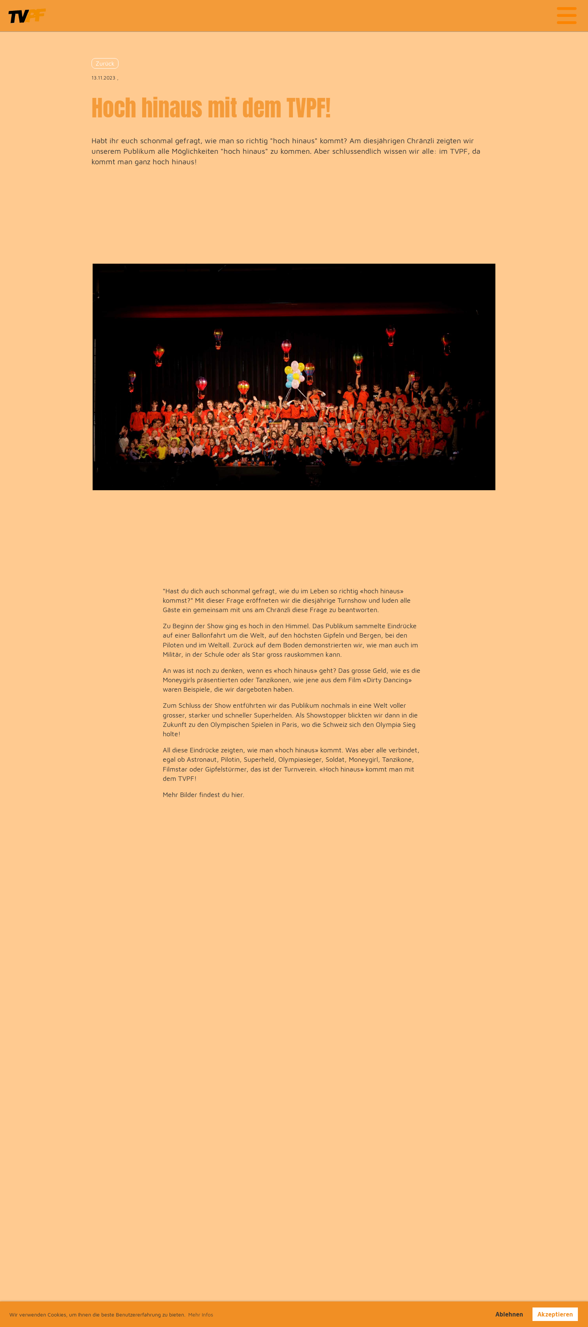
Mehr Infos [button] (200, 1314)
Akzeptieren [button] (555, 1314)
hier (237, 795)
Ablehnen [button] (509, 1314)
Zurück (105, 63)
